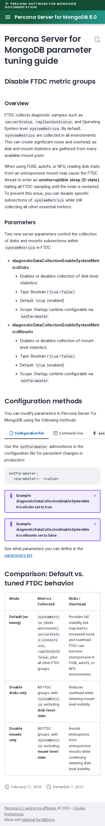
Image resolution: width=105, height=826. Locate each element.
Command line (68, 433)
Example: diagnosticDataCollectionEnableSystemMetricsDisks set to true (52, 501)
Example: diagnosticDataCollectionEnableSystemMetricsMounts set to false (52, 529)
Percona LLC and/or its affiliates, (31, 808)
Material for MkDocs (38, 820)
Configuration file (26, 433)
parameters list (18, 555)
